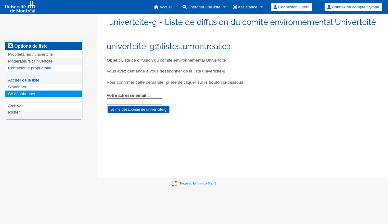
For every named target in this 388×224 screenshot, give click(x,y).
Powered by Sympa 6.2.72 (198, 183)
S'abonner (17, 87)
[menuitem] (163, 7)
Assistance (245, 7)
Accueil (163, 7)
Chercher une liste (201, 7)
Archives (16, 106)
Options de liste (28, 46)
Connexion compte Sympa (353, 7)
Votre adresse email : (128, 95)
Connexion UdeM (291, 7)
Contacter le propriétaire (29, 68)
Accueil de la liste (23, 80)
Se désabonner (21, 93)
